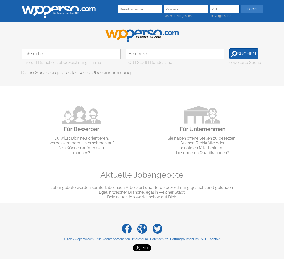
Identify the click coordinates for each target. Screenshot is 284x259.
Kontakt (214, 239)
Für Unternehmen (202, 129)
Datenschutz (159, 239)
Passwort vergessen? (178, 16)
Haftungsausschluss (184, 239)
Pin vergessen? (220, 16)
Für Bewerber (81, 129)
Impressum (140, 239)
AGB (204, 239)
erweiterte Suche (245, 62)
